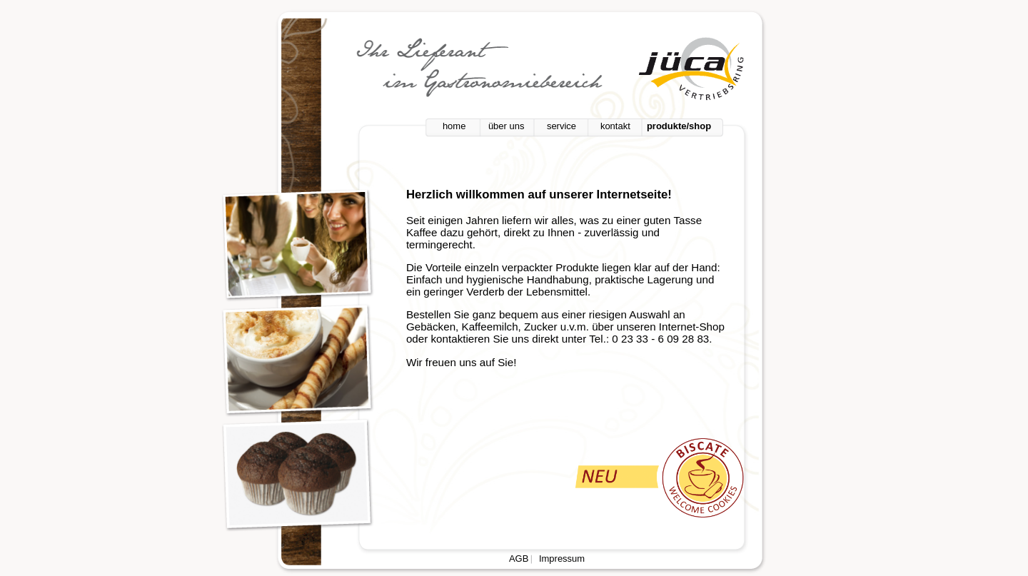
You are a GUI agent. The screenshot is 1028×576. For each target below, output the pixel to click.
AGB (518, 558)
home (454, 126)
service (561, 126)
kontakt (615, 126)
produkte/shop (679, 126)
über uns (506, 126)
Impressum (562, 558)
